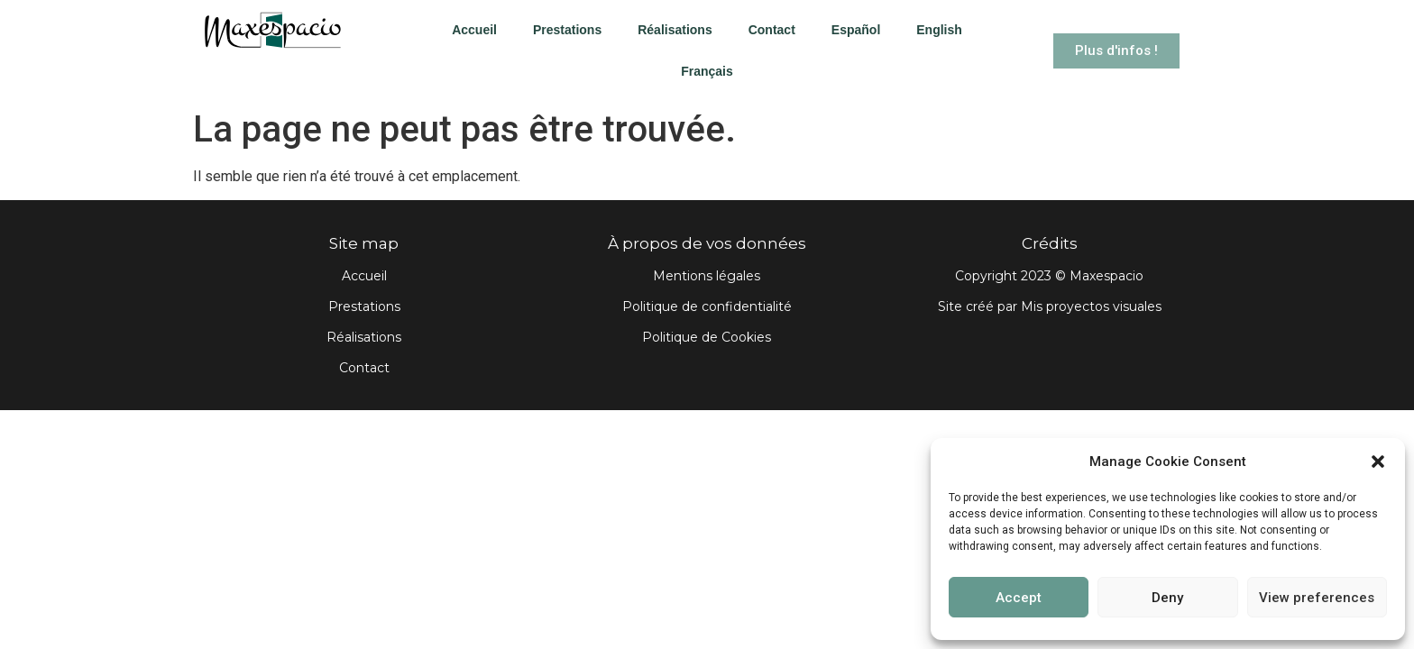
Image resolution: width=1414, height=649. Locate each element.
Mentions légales (706, 276)
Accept (1019, 598)
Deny (1167, 598)
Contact (771, 30)
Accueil (474, 30)
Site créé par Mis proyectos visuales (1050, 306)
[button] (1378, 461)
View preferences (1316, 598)
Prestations (567, 30)
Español (855, 30)
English (939, 30)
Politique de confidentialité (707, 306)
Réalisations (675, 30)
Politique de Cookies (706, 337)
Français (707, 71)
